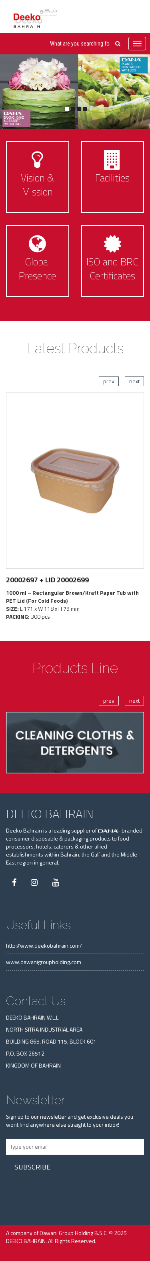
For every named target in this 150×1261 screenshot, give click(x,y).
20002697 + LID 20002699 (47, 579)
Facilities (112, 177)
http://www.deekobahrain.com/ (44, 945)
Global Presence (37, 269)
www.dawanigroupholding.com (43, 962)
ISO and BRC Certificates (112, 269)
